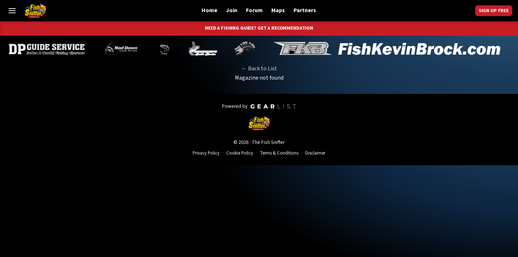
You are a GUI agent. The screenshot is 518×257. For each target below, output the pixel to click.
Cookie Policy (239, 153)
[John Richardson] (250, 48)
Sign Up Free (494, 10)
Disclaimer (315, 153)
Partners (304, 10)
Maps (278, 10)
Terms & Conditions (279, 153)
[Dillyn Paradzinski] (52, 48)
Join (231, 10)
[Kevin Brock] (392, 48)
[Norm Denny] (169, 48)
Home (209, 10)
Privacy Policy (206, 153)
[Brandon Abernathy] (127, 48)
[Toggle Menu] (12, 10)
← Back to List (259, 68)
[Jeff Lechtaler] (208, 48)
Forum (254, 10)
